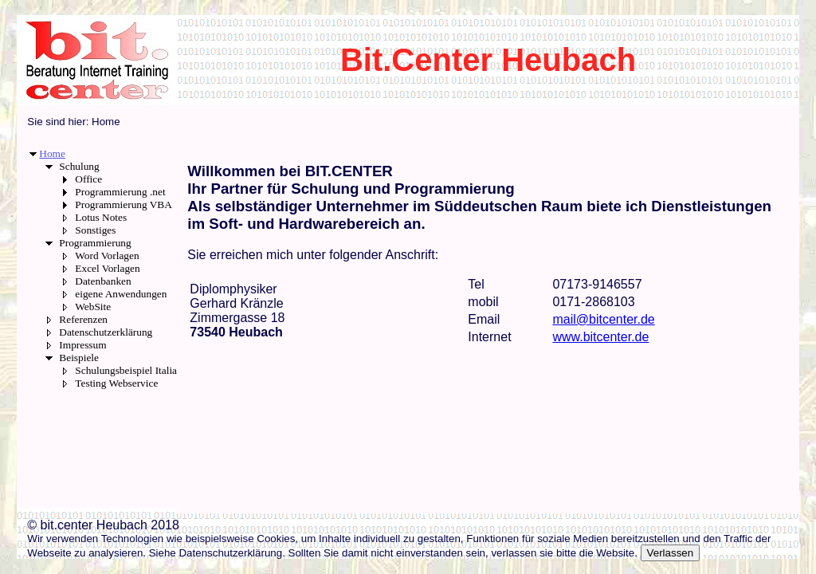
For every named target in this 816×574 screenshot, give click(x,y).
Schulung (79, 166)
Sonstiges (95, 230)
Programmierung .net (120, 192)
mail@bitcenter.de (603, 319)
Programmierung (95, 243)
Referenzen (83, 319)
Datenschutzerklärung (105, 332)
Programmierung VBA (123, 204)
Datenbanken (103, 281)
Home (52, 153)
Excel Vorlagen (107, 268)
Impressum (82, 345)
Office (88, 179)
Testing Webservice (116, 383)
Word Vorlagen (107, 255)
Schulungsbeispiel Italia (126, 370)
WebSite (93, 307)
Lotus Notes (101, 217)
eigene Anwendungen (121, 294)
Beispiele (79, 358)
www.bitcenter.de (600, 337)
